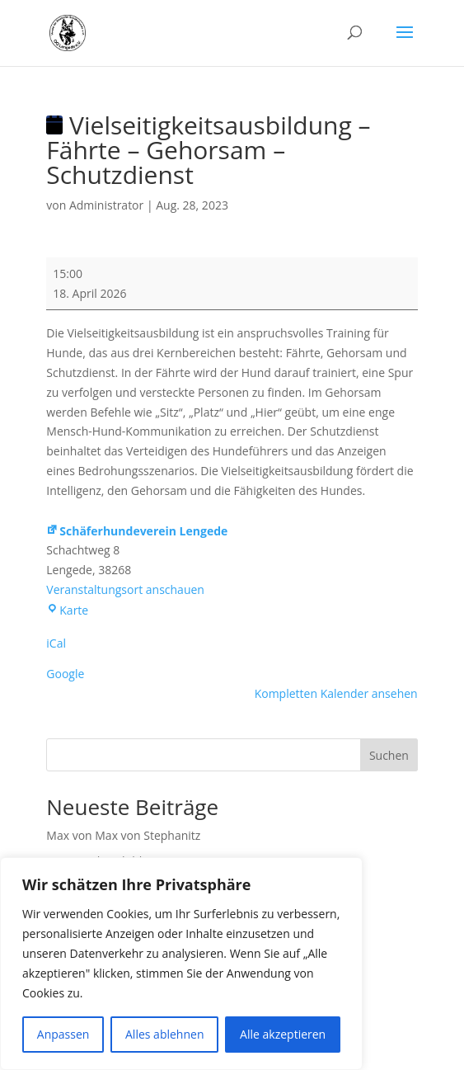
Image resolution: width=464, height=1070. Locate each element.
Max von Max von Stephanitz (123, 835)
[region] (181, 963)
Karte (67, 610)
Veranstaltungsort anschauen (125, 589)
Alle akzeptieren (283, 1034)
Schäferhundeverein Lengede (136, 531)
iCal (56, 643)
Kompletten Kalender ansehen (336, 693)
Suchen (389, 755)
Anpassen (63, 1034)
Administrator (106, 205)
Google (65, 673)
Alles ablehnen (164, 1034)
